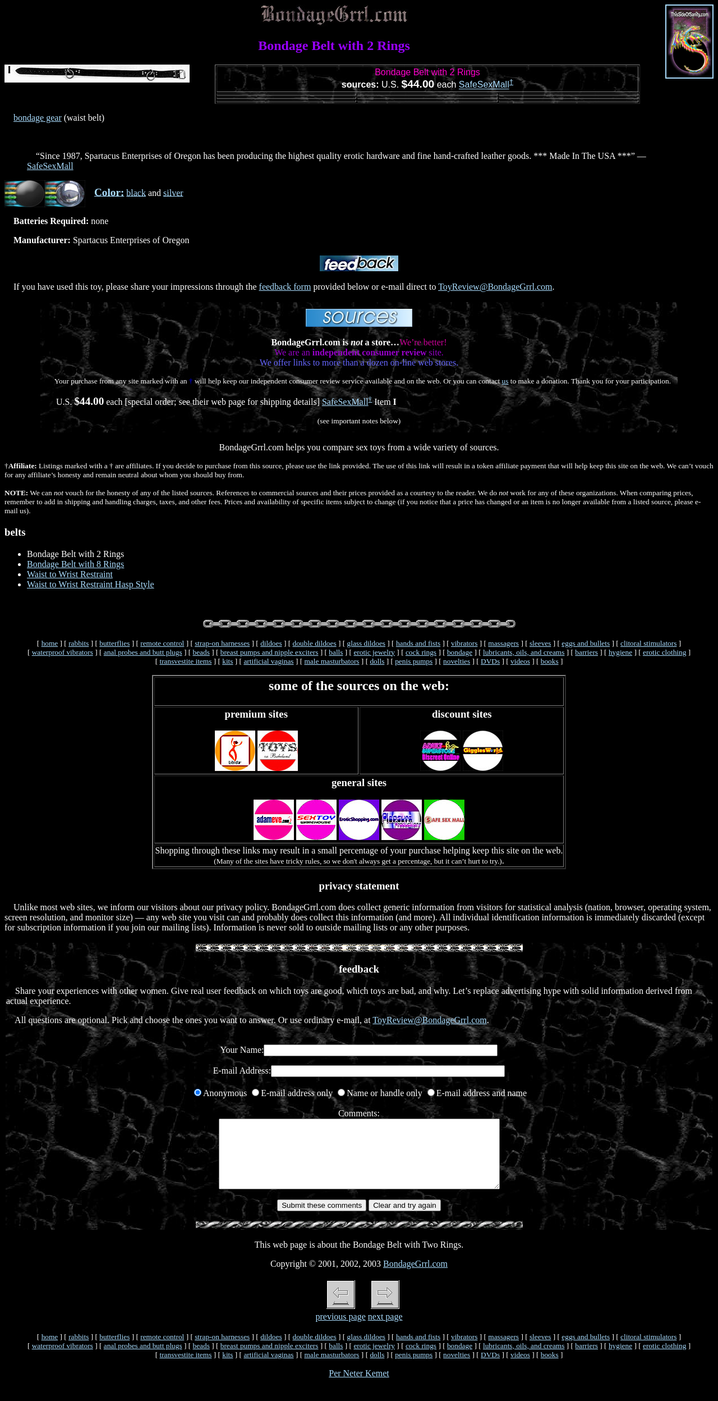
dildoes (271, 643)
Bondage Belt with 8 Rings (75, 564)
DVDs (490, 661)
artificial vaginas (268, 661)
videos (520, 661)
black (136, 192)
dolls (377, 661)
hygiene (620, 652)
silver (173, 192)
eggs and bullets (585, 643)
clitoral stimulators (648, 643)
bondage (459, 652)
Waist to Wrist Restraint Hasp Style (90, 584)
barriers (586, 652)
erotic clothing (664, 652)
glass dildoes (366, 643)
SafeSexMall (484, 85)
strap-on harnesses (222, 643)
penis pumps (413, 661)
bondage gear (37, 117)
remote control (162, 643)
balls (336, 652)
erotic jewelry (374, 652)
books (550, 661)
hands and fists (418, 643)
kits (227, 661)
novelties (456, 661)
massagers (503, 643)
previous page (340, 1330)
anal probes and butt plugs (143, 652)
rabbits (78, 643)
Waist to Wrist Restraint (70, 574)
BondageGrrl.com (415, 1277)
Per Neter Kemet (359, 1386)
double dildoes (315, 643)
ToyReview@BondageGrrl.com (495, 286)
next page (385, 1330)
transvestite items (185, 661)
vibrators (464, 643)
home (50, 643)
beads (201, 652)
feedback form (285, 286)
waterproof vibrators (62, 652)
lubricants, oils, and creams (523, 652)
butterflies (114, 643)
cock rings (421, 652)
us (505, 381)
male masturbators (331, 661)
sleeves (540, 643)
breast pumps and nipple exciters (269, 652)
